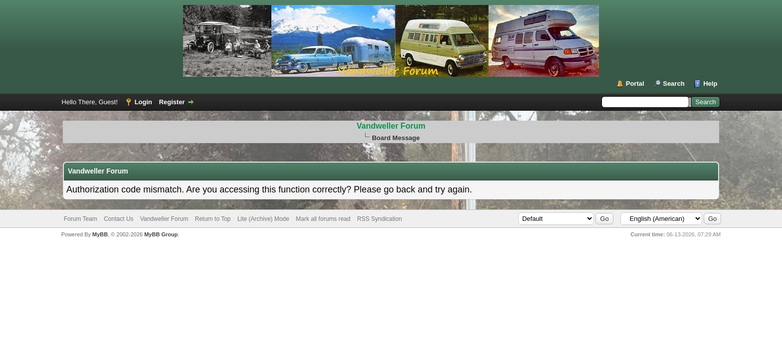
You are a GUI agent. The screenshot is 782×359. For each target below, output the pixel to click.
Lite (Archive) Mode (263, 218)
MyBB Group (161, 234)
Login (143, 102)
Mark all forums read (323, 218)
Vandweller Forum (391, 126)
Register (172, 102)
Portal (635, 83)
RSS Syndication (379, 218)
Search (673, 83)
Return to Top (213, 218)
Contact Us (118, 218)
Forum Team (80, 218)
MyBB (100, 234)
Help (710, 83)
